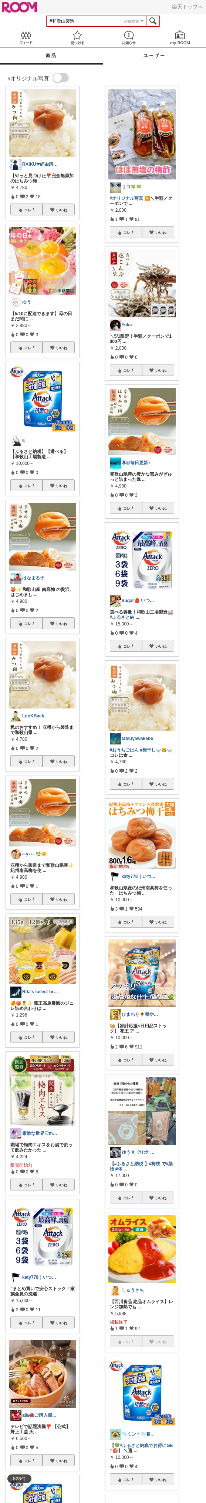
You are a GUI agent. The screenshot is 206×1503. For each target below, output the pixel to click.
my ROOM (180, 38)
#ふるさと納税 (128, 1163)
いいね (61, 210)
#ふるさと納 (122, 617)
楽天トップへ (187, 7)
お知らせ (129, 38)
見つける (77, 38)
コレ (29, 210)
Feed (25, 38)
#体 (118, 1169)
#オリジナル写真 (126, 198)
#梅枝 (155, 1163)
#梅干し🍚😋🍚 (156, 750)
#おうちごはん (124, 750)
